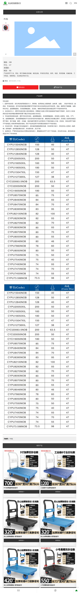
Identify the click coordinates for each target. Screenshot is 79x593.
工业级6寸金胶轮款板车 (48, 488)
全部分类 (39, 12)
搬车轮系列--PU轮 (15, 81)
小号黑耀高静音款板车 (47, 585)
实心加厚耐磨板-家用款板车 (13, 536)
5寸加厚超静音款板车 (11, 488)
